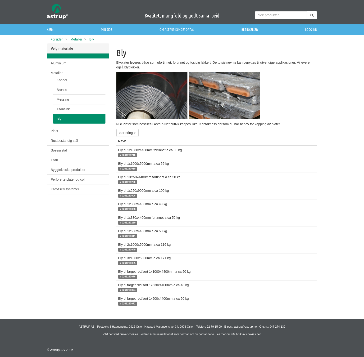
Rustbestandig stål (64, 141)
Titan (54, 160)
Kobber (62, 80)
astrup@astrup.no (245, 326)
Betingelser (249, 29)
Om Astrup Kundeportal (176, 29)
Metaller (76, 39)
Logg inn (311, 29)
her (259, 334)
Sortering (127, 133)
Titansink (63, 109)
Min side (106, 29)
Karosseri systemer (65, 189)
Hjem (50, 29)
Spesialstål (59, 150)
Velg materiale (62, 48)
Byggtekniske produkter (68, 170)
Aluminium (58, 63)
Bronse (62, 90)
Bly (59, 119)
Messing (63, 99)
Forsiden (56, 39)
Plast (54, 131)
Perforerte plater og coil (68, 179)
